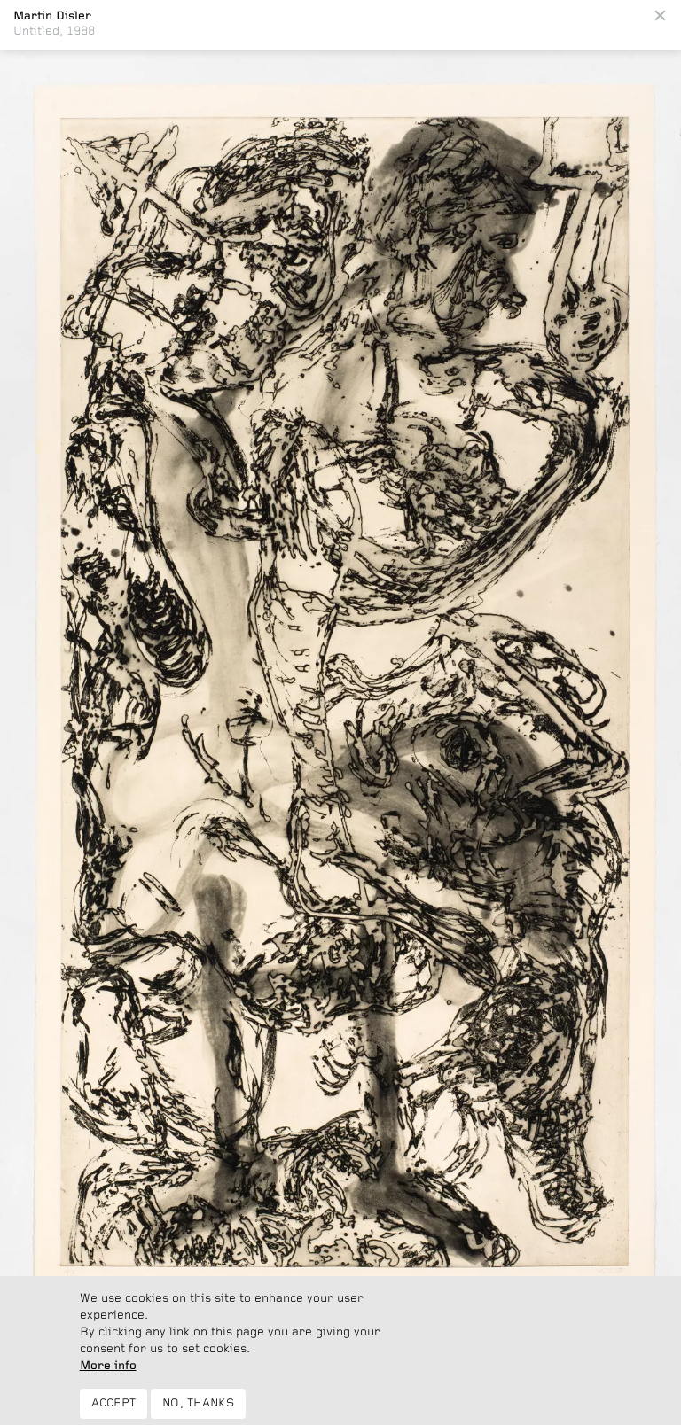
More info (108, 1374)
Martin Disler (52, 16)
